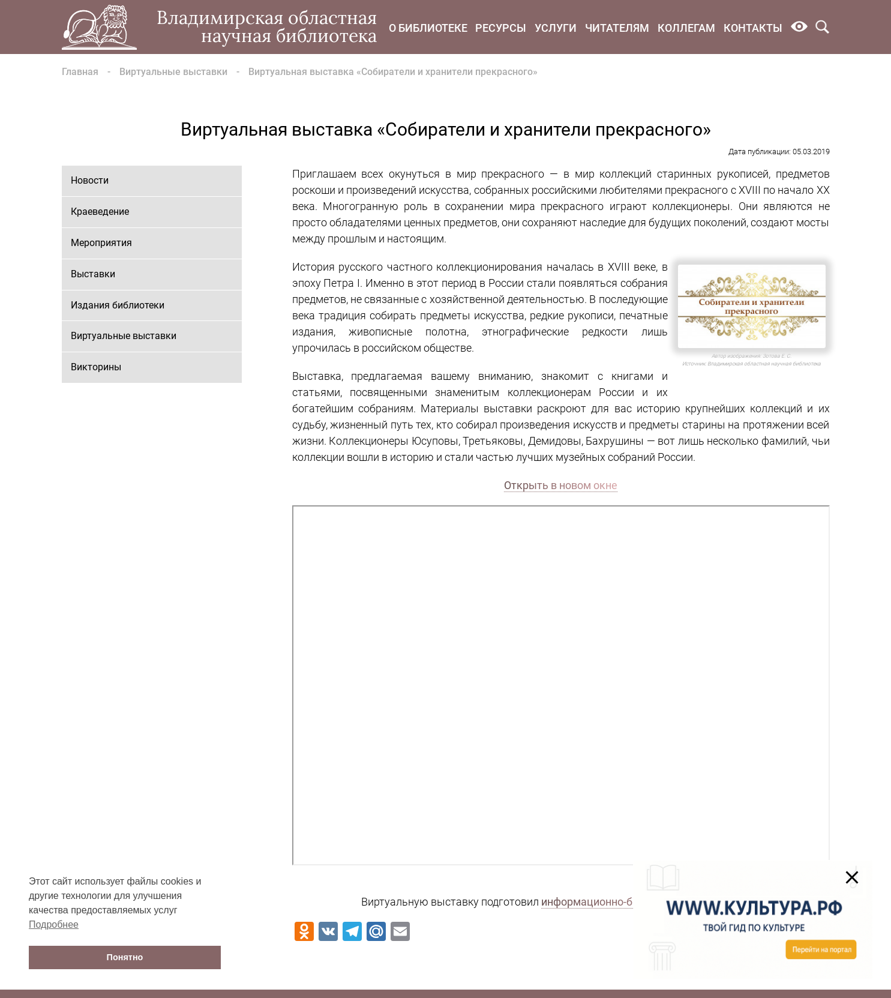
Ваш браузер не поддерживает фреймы (561, 685)
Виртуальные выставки (173, 71)
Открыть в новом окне (560, 485)
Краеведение (100, 211)
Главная (80, 71)
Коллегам (686, 28)
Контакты (753, 28)
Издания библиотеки (117, 305)
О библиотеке (428, 28)
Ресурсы (500, 28)
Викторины (96, 367)
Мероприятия (101, 242)
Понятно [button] (125, 957)
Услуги (556, 28)
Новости (90, 180)
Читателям (617, 28)
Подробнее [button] (54, 924)
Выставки (93, 274)
